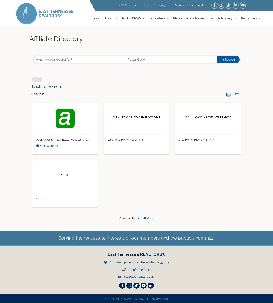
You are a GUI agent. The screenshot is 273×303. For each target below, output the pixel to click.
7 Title (40, 197)
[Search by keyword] (79, 59)
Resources (249, 18)
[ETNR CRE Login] (153, 5)
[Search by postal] (171, 59)
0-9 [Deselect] (37, 79)
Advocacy (225, 18)
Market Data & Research (191, 18)
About (109, 18)
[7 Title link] (65, 175)
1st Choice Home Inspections (126, 139)
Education (157, 18)
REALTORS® (131, 18)
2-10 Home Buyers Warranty (196, 139)
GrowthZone (145, 218)
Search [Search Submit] (228, 59)
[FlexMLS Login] (123, 5)
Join (96, 18)
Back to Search (46, 86)
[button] (228, 95)
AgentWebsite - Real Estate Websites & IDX (62, 139)
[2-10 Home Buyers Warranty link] (208, 117)
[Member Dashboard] (187, 5)
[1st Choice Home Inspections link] (136, 117)
